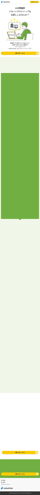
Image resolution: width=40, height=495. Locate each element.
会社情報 (3, 480)
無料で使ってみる (34, 1)
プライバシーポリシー (6, 484)
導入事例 (3, 482)
